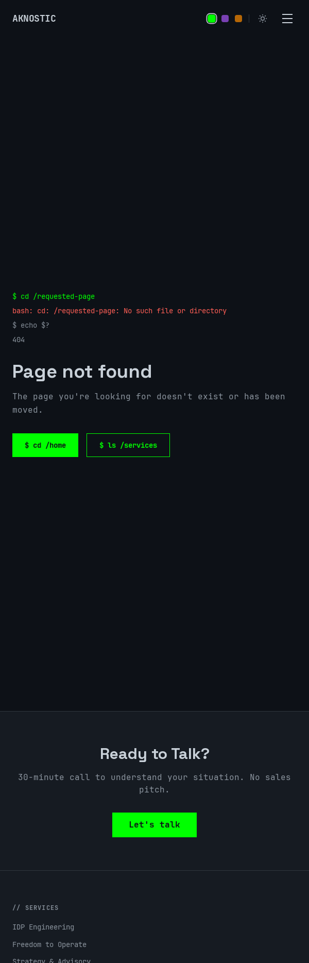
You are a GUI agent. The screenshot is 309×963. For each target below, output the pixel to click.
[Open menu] (287, 18)
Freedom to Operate (49, 944)
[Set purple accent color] (225, 18)
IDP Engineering (43, 927)
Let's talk (154, 824)
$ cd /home (45, 445)
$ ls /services (128, 445)
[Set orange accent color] (238, 18)
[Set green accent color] (211, 18)
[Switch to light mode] (262, 18)
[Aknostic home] (34, 18)
